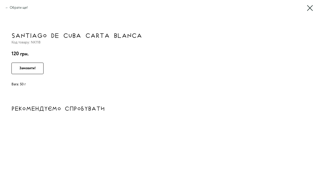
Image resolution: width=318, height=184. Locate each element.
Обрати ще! (19, 7)
